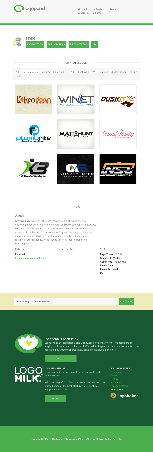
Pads (18, 76)
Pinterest (115, 379)
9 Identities (35, 44)
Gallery (86, 9)
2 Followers (79, 44)
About (61, 358)
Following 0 (56, 44)
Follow (94, 44)
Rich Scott (69, 382)
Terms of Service (87, 439)
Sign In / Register (89, 12)
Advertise (117, 439)
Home (45, 8)
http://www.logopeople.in (29, 257)
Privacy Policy (104, 439)
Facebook (115, 372)
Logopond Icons (119, 386)
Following (58, 72)
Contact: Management (67, 439)
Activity (97, 9)
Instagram (115, 382)
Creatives (110, 9)
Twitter (114, 375)
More (55, 398)
